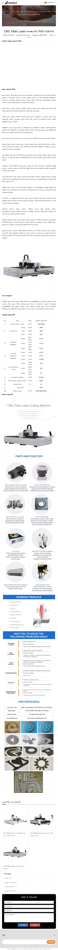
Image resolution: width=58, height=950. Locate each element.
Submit (23, 925)
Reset (35, 925)
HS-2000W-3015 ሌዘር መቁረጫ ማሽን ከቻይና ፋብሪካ (41, 834)
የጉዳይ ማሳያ (8, 878)
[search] (24, 942)
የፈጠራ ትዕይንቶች (10, 886)
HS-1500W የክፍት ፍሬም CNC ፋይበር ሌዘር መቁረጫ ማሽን (15, 834)
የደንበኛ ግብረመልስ (10, 891)
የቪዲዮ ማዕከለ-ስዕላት (11, 882)
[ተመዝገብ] (51, 942)
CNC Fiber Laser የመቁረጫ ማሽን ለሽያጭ (14, 867)
